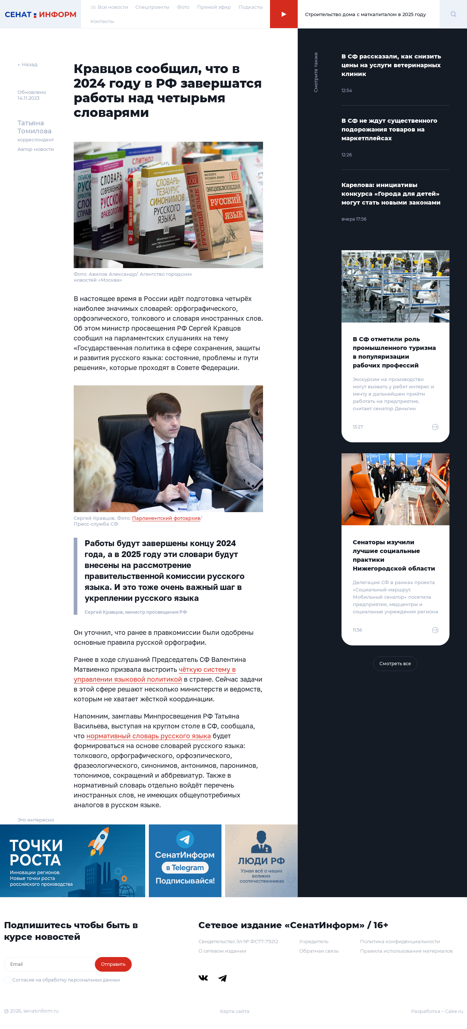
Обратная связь (319, 951)
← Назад (28, 64)
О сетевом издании (222, 951)
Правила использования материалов (406, 951)
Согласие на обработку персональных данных (66, 980)
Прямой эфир (214, 7)
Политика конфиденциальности (400, 941)
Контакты (102, 21)
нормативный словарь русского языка (148, 736)
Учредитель (313, 941)
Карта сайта (235, 1011)
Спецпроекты (152, 7)
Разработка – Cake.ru (437, 1011)
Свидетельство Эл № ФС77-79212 (238, 941)
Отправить (113, 964)
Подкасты (251, 7)
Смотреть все (395, 663)
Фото (183, 7)
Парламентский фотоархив (166, 518)
